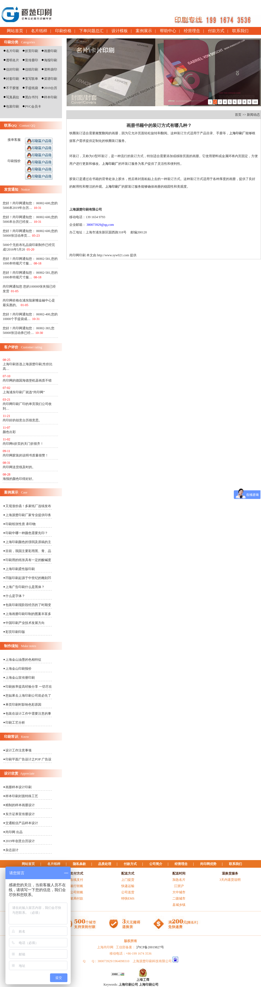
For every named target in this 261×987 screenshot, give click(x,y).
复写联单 (31, 79)
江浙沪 (179, 886)
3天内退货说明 (230, 880)
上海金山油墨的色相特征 (23, 660)
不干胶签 (12, 88)
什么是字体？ (15, 596)
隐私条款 (79, 864)
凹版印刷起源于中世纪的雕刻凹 (28, 578)
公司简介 (155, 864)
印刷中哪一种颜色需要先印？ (26, 533)
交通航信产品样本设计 (21, 823)
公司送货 (127, 892)
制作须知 (11, 646)
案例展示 (144, 31)
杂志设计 (11, 850)
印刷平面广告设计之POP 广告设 (28, 759)
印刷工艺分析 (15, 722)
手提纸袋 (31, 88)
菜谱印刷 (50, 79)
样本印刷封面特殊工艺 (21, 796)
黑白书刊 (31, 97)
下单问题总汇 (91, 31)
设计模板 (119, 31)
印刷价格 (63, 31)
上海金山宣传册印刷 (20, 678)
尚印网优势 (208, 864)
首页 (238, 115)
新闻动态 (253, 115)
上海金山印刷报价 (18, 669)
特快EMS (128, 898)
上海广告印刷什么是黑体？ (25, 587)
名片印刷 (12, 51)
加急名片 (178, 880)
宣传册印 (31, 60)
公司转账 (76, 892)
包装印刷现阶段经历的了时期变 (28, 605)
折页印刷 (31, 51)
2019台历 (50, 88)
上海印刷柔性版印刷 (20, 569)
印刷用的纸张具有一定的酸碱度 (28, 560)
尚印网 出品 (14, 832)
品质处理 (104, 864)
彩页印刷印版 (15, 632)
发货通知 (11, 189)
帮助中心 (168, 31)
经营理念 (192, 31)
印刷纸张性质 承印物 (20, 524)
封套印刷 (12, 79)
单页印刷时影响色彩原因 (23, 704)
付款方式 (216, 31)
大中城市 (178, 892)
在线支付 (76, 880)
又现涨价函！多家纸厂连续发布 (28, 506)
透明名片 (12, 60)
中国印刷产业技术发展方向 (25, 623)
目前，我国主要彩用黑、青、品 (28, 551)
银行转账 (76, 886)
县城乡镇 (178, 905)
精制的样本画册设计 (20, 805)
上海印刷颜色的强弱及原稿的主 (28, 542)
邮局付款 (76, 898)
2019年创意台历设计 (20, 841)
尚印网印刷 (77, 255)
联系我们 (240, 31)
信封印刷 (12, 69)
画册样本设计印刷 (18, 787)
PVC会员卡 (33, 106)
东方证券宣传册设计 (20, 814)
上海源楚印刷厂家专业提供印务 (28, 515)
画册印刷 (50, 51)
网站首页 (15, 31)
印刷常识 (11, 737)
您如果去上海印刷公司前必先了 (28, 695)
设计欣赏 (11, 773)
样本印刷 (50, 97)
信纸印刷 (31, 69)
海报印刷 (50, 60)
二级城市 (178, 898)
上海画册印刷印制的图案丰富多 (28, 614)
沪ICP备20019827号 (150, 947)
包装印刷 (12, 106)
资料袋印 (50, 69)
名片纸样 (39, 31)
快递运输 (127, 886)
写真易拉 (12, 97)
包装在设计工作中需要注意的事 (28, 713)
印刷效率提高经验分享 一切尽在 (28, 687)
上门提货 (127, 880)
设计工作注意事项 (18, 750)
